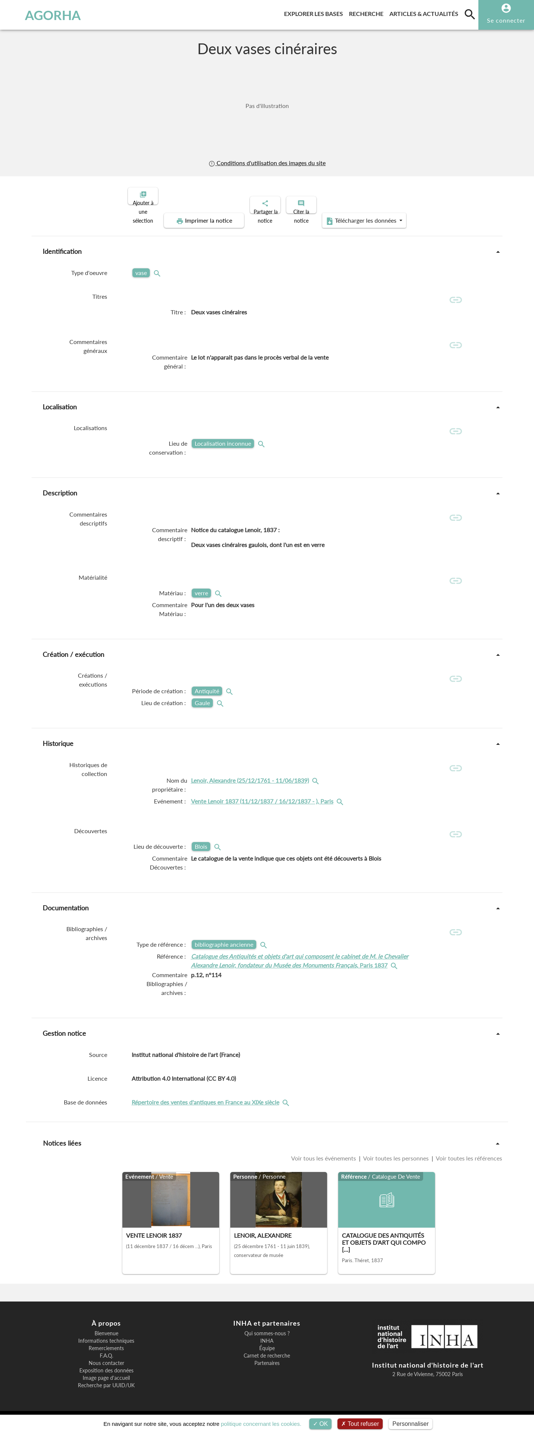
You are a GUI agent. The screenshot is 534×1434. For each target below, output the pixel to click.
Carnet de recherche (267, 1357)
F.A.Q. (106, 1357)
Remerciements (106, 1349)
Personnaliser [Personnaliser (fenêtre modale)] (410, 1424)
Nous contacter (106, 1364)
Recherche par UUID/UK (106, 1386)
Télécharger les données (437, 195)
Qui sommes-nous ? (267, 1334)
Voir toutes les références (468, 1159)
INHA (266, 1342)
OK (320, 1424)
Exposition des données (106, 1372)
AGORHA (44, 14)
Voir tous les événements (324, 1159)
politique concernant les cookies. (261, 1424)
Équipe (267, 1349)
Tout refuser (360, 1424)
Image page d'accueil (106, 1379)
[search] (469, 14)
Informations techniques (106, 1342)
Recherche (367, 12)
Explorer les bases (315, 12)
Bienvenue (106, 1334)
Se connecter (506, 20)
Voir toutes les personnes (396, 1159)
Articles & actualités (425, 12)
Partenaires (267, 1364)
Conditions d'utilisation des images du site (267, 162)
